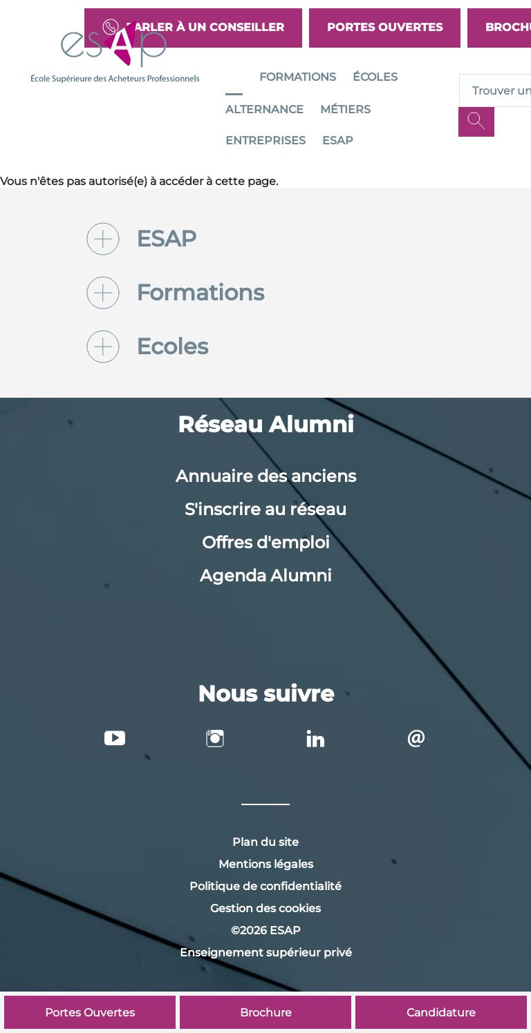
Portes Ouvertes (384, 27)
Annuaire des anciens (266, 476)
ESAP (337, 140)
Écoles (375, 77)
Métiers (345, 109)
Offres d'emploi (266, 542)
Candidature (441, 1012)
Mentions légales (265, 864)
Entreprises (265, 140)
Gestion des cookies (265, 908)
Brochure (266, 1012)
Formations (297, 77)
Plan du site (265, 842)
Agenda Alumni (266, 576)
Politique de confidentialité (265, 886)
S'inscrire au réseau (265, 509)
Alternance (264, 109)
